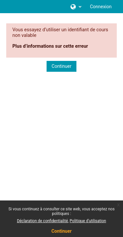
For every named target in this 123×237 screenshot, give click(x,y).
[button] (76, 6)
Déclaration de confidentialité (42, 221)
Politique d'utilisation (88, 221)
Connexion (101, 6)
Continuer (61, 66)
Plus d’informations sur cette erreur (50, 46)
